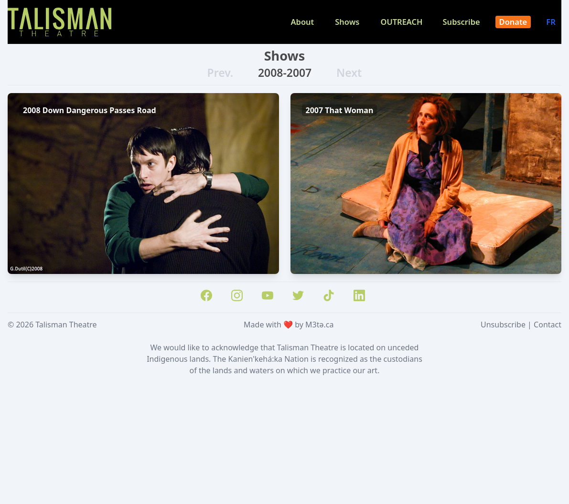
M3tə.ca (319, 324)
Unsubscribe (503, 324)
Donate (513, 21)
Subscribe (461, 21)
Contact (547, 324)
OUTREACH (401, 21)
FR (552, 21)
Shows (347, 21)
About (302, 21)
